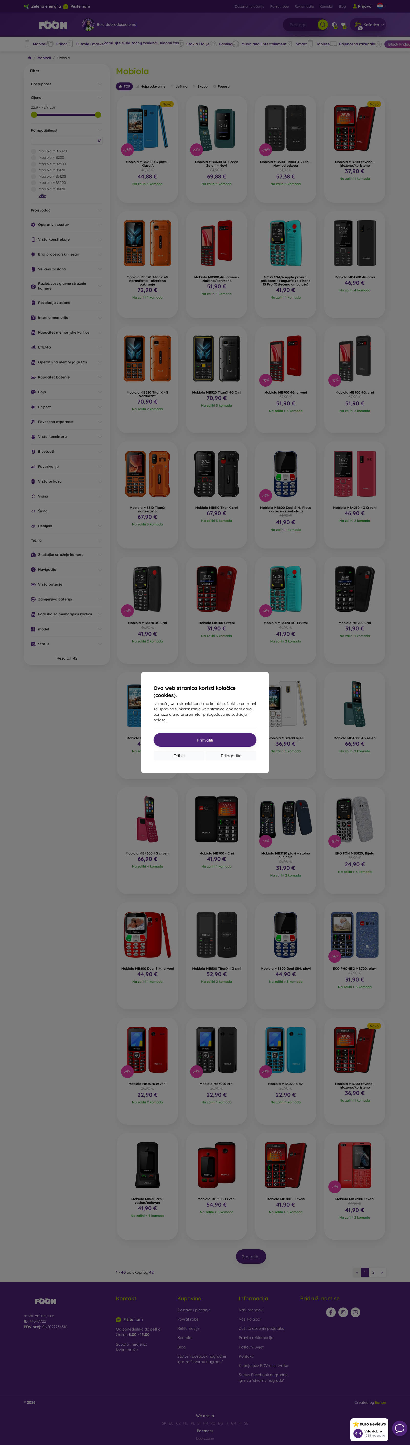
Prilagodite (231, 755)
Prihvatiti (205, 740)
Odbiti (179, 755)
